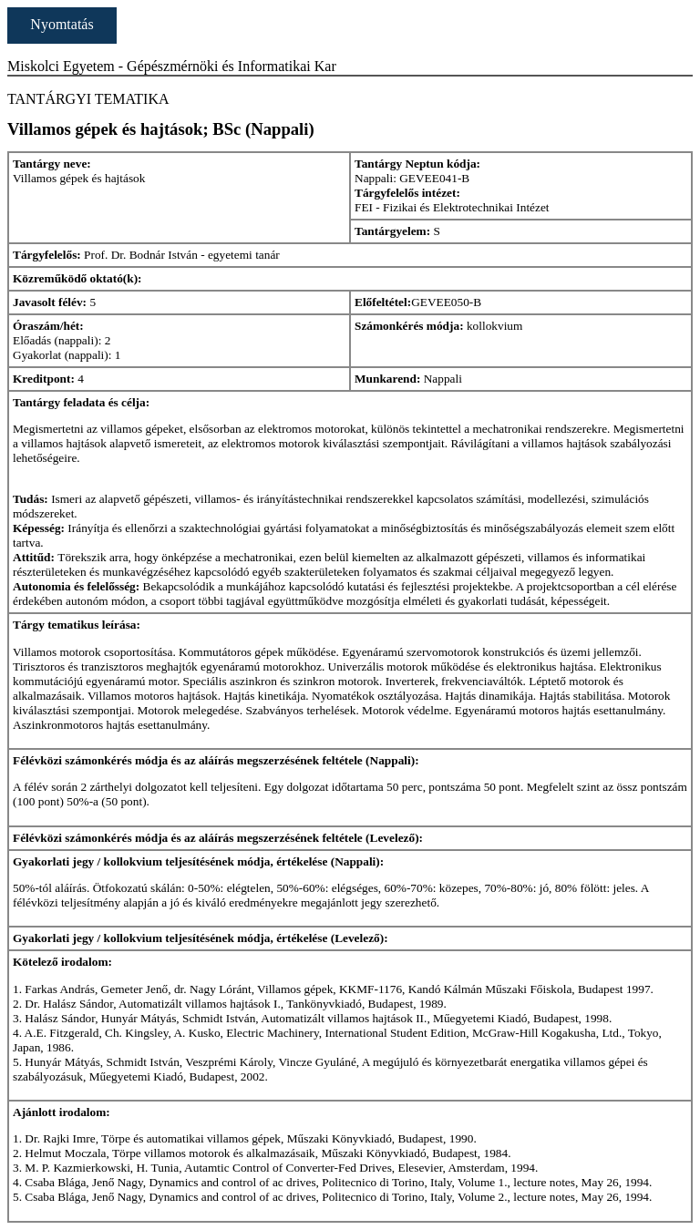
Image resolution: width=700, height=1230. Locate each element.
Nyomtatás (61, 24)
